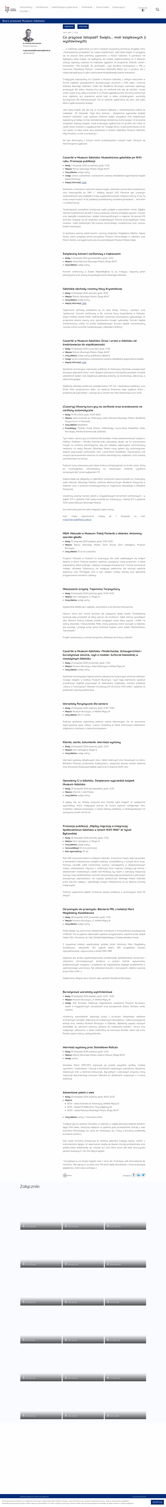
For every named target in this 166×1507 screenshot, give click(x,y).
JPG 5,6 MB (112, 1486)
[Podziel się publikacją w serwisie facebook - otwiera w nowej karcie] (133, 1246)
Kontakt (25, 11)
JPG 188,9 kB (113, 1410)
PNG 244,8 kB (71, 1297)
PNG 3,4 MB (112, 1372)
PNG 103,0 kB (29, 1334)
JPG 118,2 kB (28, 1448)
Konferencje (43, 7)
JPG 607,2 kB (71, 1334)
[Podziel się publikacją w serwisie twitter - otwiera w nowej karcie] (143, 1246)
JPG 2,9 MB (70, 1486)
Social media (103, 7)
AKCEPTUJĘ (157, 1502)
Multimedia (87, 7)
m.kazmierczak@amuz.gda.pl (77, 590)
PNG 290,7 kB (113, 1297)
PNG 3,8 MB (70, 1372)
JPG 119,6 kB (70, 1448)
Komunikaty (27, 7)
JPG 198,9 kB (113, 1448)
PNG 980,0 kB (113, 1334)
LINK (84, 374)
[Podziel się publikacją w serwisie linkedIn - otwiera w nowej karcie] (138, 1246)
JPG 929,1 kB (28, 1372)
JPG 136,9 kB (28, 1486)
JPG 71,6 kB (70, 1410)
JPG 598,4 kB (29, 1297)
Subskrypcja (119, 7)
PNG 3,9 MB (28, 1410)
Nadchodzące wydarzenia (66, 7)
